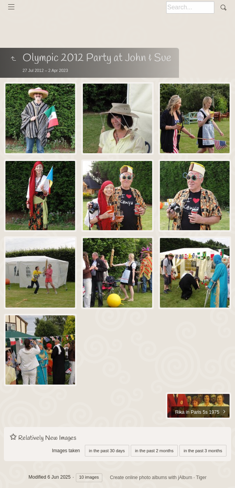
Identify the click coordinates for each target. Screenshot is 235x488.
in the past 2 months (154, 450)
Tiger (201, 477)
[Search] (190, 7)
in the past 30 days (107, 450)
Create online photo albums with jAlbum (151, 477)
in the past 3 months (203, 450)
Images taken (66, 450)
